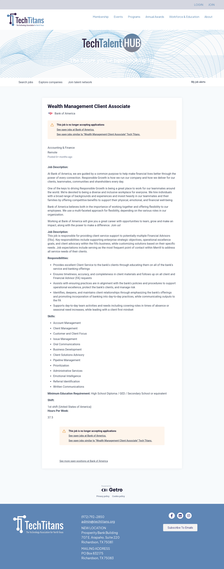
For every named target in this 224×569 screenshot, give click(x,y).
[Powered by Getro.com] (112, 488)
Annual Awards (154, 17)
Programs (134, 17)
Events (118, 17)
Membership (101, 17)
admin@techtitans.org (98, 521)
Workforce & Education (184, 17)
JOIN (211, 4)
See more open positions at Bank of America (83, 461)
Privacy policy (102, 496)
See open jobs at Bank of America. (75, 129)
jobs (26, 82)
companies (50, 82)
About (208, 17)
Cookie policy (118, 496)
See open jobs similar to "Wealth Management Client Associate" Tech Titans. (98, 134)
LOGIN (198, 4)
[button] (180, 527)
